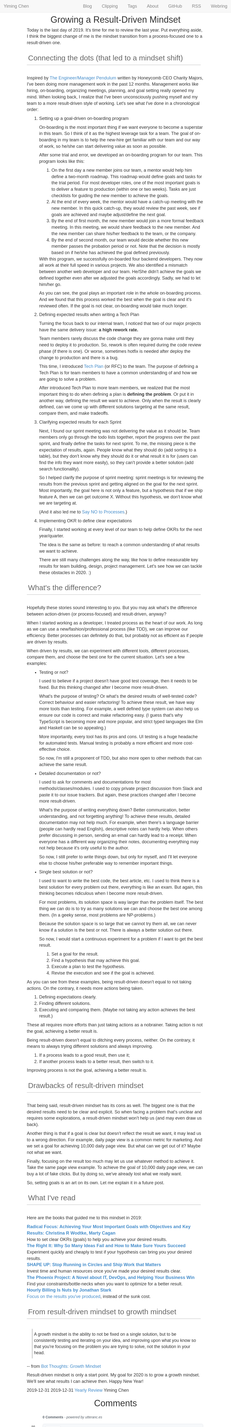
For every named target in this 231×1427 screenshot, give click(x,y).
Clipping (110, 6)
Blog (87, 6)
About (152, 6)
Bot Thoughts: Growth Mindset (71, 1366)
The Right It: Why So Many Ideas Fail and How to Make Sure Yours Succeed (106, 1245)
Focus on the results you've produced (63, 1296)
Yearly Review (88, 1390)
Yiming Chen (16, 6)
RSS (196, 6)
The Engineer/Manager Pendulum (83, 77)
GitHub (175, 6)
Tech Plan (93, 366)
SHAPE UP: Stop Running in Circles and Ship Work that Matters (94, 1264)
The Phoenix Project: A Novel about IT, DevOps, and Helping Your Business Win (111, 1277)
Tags (132, 6)
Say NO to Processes (103, 511)
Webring (219, 6)
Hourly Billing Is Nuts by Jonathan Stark (69, 1290)
